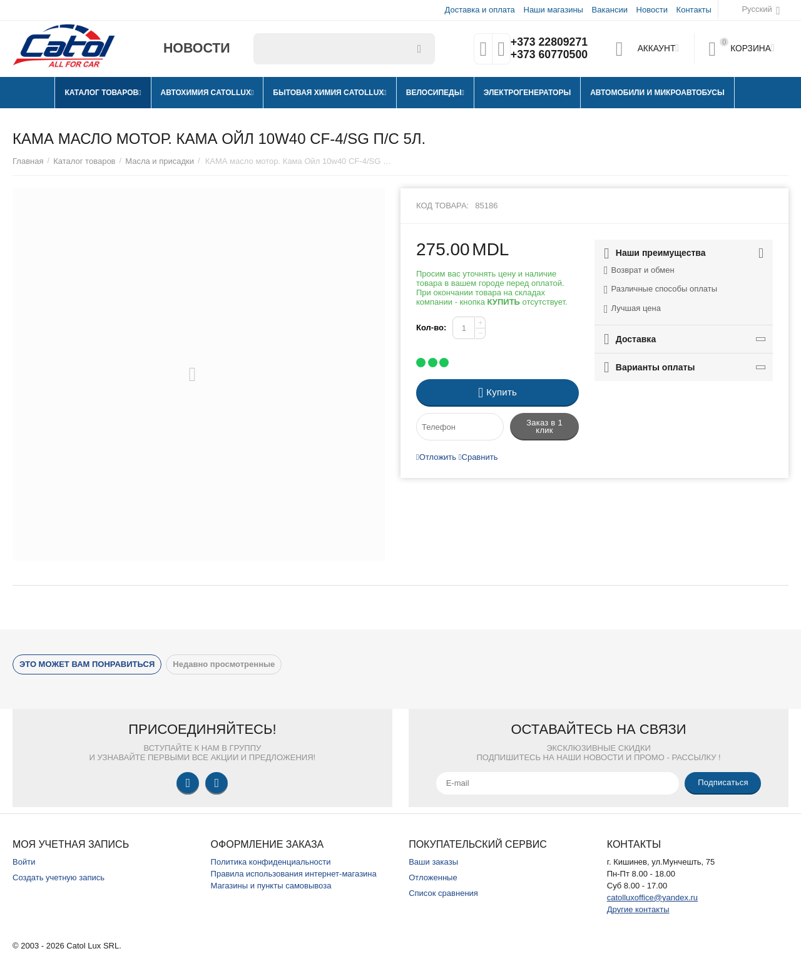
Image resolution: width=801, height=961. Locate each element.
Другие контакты (638, 909)
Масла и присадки (159, 161)
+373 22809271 (548, 42)
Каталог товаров (84, 161)
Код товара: (442, 205)
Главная (28, 161)
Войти (24, 862)
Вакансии (610, 9)
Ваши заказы (433, 862)
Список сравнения (443, 893)
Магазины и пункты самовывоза (271, 885)
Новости (652, 9)
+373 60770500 (548, 55)
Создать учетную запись (59, 877)
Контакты (694, 9)
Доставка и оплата (480, 9)
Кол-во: (431, 327)
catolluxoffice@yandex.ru (652, 897)
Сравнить (478, 457)
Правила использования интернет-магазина (294, 873)
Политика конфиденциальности (271, 862)
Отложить (436, 457)
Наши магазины (553, 9)
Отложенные (433, 877)
